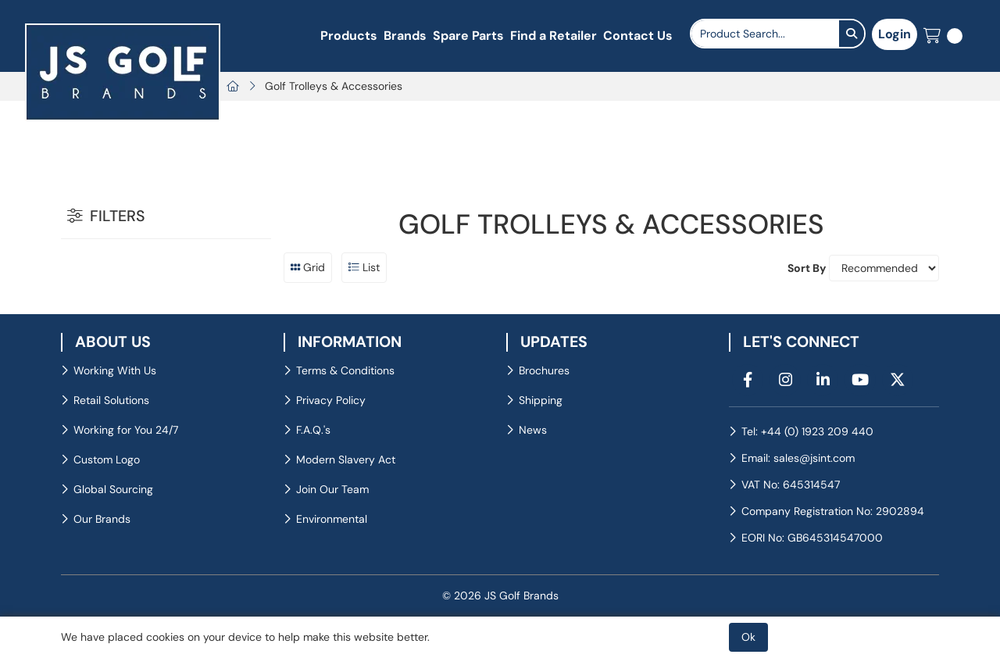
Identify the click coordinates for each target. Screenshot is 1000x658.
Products (348, 35)
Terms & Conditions (345, 370)
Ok (748, 637)
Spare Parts (468, 35)
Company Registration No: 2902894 (832, 511)
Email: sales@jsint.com (798, 458)
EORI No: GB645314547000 (812, 538)
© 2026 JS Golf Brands (500, 595)
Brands (405, 35)
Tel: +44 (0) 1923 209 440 (807, 431)
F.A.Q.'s (313, 430)
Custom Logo (106, 459)
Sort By (807, 268)
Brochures (544, 370)
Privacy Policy (331, 400)
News (533, 430)
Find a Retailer (553, 35)
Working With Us (114, 370)
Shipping (540, 400)
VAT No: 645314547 (790, 484)
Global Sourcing (113, 489)
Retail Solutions (111, 400)
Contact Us (638, 35)
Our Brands (101, 519)
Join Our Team (332, 489)
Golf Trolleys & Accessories (333, 86)
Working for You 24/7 (125, 430)
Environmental (331, 519)
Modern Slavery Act (345, 459)
